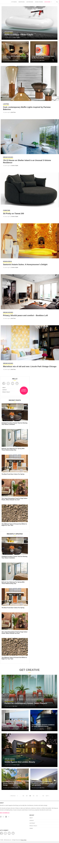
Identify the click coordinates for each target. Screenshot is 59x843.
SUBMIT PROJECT (24, 390)
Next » (47, 796)
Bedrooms (22, 1)
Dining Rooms (39, 1)
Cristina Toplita (16, 37)
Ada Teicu (42, 60)
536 (43, 796)
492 (37, 796)
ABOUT (4, 387)
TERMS (31, 828)
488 (23, 796)
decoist (5, 1)
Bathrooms (30, 1)
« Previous (12, 796)
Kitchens (14, 1)
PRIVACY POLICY (6, 392)
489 (27, 796)
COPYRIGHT (32, 823)
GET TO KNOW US (4, 813)
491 (33, 796)
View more (47, 1)
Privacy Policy (23, 840)
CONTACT (4, 390)
